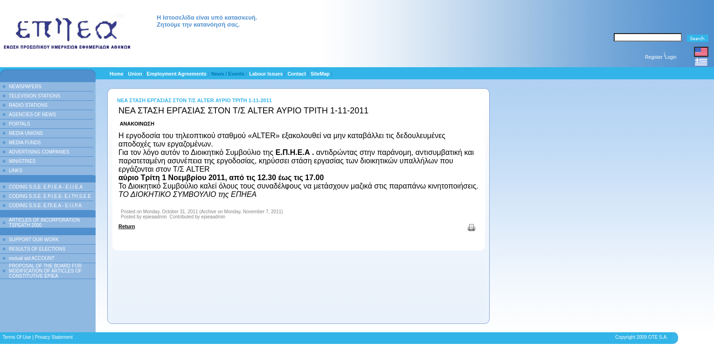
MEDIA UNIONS (26, 133)
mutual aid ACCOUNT (32, 258)
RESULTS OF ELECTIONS (37, 249)
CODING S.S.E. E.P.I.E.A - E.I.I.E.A (46, 186)
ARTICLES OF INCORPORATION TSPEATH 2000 (44, 222)
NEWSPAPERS (25, 86)
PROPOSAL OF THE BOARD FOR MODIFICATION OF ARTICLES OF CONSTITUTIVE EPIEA (45, 271)
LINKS (15, 170)
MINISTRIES (22, 161)
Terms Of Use (16, 337)
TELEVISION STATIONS (34, 95)
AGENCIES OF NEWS (32, 114)
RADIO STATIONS (28, 105)
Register (653, 57)
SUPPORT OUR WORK (34, 239)
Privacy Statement (54, 337)
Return (126, 226)
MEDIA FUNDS (25, 142)
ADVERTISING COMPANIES (39, 151)
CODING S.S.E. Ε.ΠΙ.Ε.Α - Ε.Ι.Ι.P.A (45, 205)
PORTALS (19, 123)
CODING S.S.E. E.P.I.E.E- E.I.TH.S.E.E (50, 196)
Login (670, 57)
